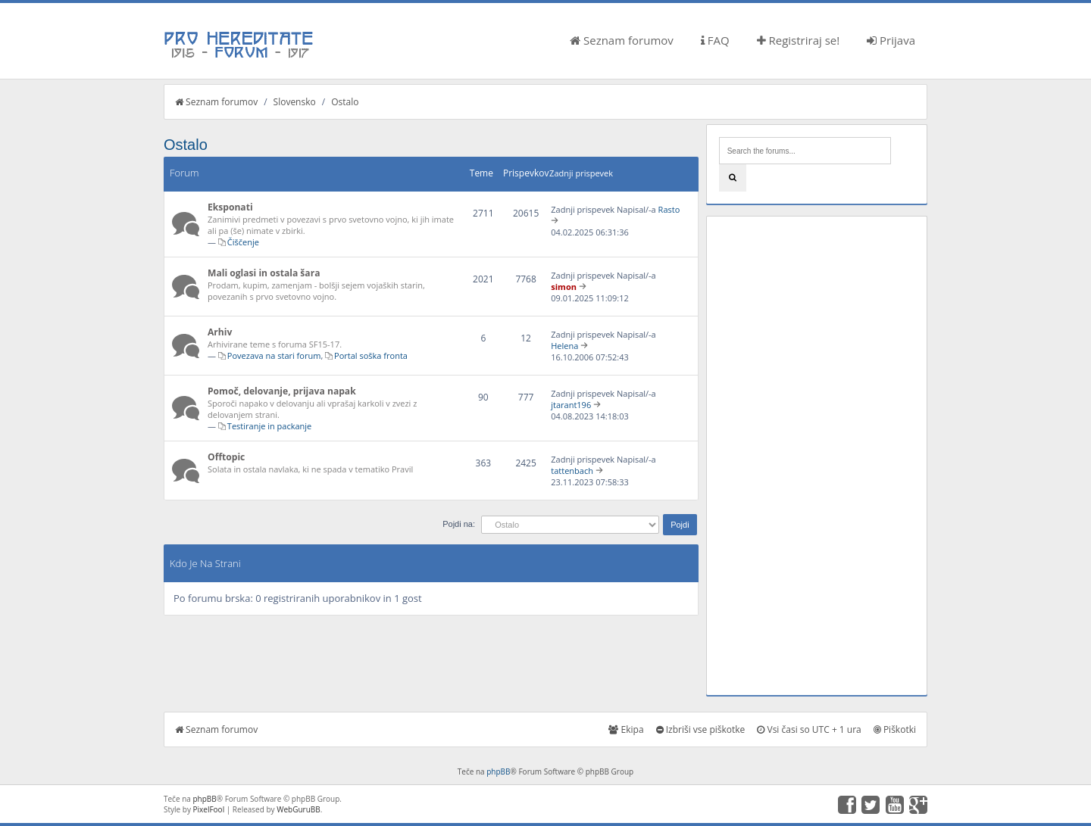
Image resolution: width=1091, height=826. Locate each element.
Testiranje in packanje (269, 426)
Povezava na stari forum (274, 355)
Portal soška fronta (371, 355)
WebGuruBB (298, 809)
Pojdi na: (458, 523)
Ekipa (625, 729)
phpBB (498, 771)
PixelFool (209, 809)
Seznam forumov (622, 40)
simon (564, 286)
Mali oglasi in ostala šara (264, 273)
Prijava (891, 40)
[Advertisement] (816, 456)
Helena (564, 345)
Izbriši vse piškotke (701, 729)
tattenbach (572, 470)
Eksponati (230, 207)
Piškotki (895, 729)
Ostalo (344, 101)
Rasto (669, 209)
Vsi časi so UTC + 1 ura (809, 729)
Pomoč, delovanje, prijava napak (282, 391)
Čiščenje (243, 242)
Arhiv (220, 332)
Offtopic (226, 456)
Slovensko (295, 101)
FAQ (715, 40)
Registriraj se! (798, 40)
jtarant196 (571, 404)
